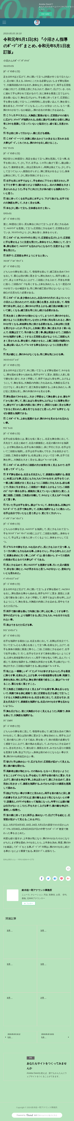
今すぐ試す (45, 14)
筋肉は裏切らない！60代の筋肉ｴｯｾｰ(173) (18, 859)
